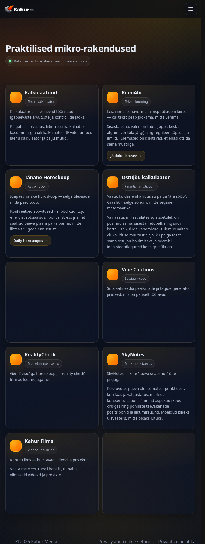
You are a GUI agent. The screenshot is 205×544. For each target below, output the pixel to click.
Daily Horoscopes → (30, 240)
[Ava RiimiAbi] (149, 125)
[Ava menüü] (191, 9)
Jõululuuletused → (126, 155)
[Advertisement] (53, 302)
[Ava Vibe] (149, 302)
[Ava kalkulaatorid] (52, 125)
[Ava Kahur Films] (52, 473)
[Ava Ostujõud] (149, 213)
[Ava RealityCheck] (52, 388)
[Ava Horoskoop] (52, 213)
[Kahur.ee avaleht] (20, 9)
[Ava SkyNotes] (149, 388)
